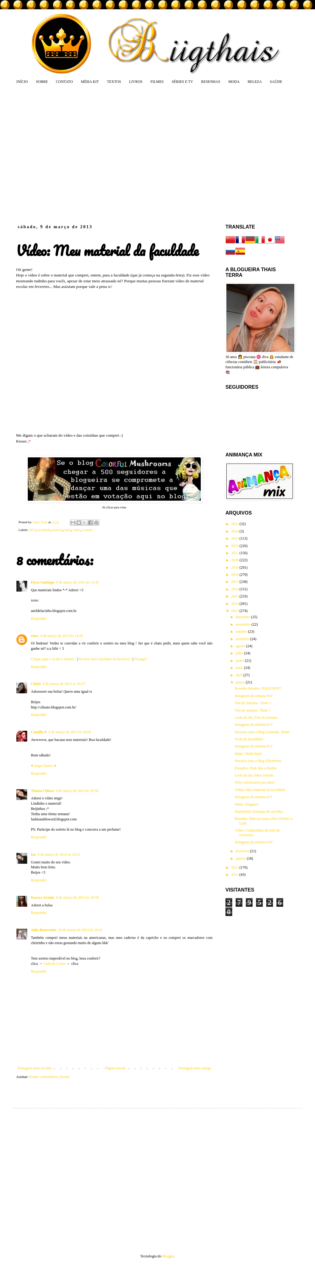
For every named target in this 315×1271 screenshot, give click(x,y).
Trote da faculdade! (249, 739)
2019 (235, 567)
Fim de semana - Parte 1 (253, 710)
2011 (235, 874)
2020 (235, 560)
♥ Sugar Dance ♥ (43, 766)
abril (239, 675)
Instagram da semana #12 (253, 746)
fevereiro (243, 851)
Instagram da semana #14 (253, 696)
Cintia (36, 684)
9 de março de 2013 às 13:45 (77, 582)
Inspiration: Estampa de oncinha (259, 811)
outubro (242, 631)
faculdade (43, 530)
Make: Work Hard (248, 753)
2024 (235, 531)
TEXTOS (114, 81)
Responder (39, 618)
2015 (235, 596)
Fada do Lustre (55, 963)
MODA (234, 81)
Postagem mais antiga (194, 1068)
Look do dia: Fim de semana (256, 717)
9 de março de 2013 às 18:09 (69, 732)
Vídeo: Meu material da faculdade (260, 790)
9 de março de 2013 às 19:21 (59, 854)
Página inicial (115, 1068)
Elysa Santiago (42, 582)
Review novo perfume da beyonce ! (105, 659)
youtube (87, 530)
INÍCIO (22, 81)
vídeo (76, 530)
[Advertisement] (58, 154)
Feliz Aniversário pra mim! (255, 782)
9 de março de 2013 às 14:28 (61, 636)
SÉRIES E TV (182, 81)
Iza (33, 854)
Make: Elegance (247, 804)
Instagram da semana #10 (253, 842)
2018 (235, 574)
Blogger (168, 1256)
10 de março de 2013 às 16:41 (80, 930)
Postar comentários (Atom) (49, 1077)
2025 (235, 524)
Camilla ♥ (39, 732)
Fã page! (140, 659)
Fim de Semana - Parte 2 (253, 703)
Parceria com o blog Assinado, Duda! (262, 732)
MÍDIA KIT (90, 81)
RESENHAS (210, 81)
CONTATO (64, 81)
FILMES (157, 81)
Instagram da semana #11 (253, 797)
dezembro (243, 617)
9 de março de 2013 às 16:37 (64, 684)
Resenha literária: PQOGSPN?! (258, 688)
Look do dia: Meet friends (254, 775)
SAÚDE (276, 81)
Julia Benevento (43, 930)
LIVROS (135, 81)
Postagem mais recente (35, 1068)
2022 (235, 546)
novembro (244, 624)
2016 (235, 589)
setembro (243, 639)
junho (240, 660)
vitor (35, 636)
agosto (241, 646)
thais (68, 530)
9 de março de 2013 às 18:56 (77, 791)
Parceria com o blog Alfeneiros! (258, 761)
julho (240, 653)
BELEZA (255, 81)
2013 (32, 530)
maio (240, 667)
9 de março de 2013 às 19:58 (77, 897)
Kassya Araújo (42, 897)
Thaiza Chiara (42, 791)
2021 (235, 553)
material (57, 530)
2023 (235, 538)
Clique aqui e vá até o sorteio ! (53, 659)
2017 (235, 582)
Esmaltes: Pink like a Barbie (256, 768)
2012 (235, 867)
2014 (235, 603)
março (241, 682)
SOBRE (42, 81)
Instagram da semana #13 (253, 724)
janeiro (241, 858)
